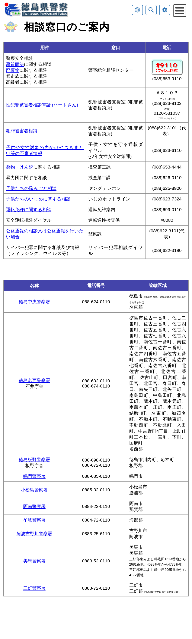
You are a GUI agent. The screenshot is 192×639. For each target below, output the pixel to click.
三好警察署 (34, 588)
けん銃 (26, 166)
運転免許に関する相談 (28, 209)
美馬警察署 (34, 560)
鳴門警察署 (34, 476)
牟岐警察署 (34, 519)
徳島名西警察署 (34, 380)
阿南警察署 (34, 506)
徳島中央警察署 (34, 301)
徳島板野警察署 (34, 459)
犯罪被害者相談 (21, 130)
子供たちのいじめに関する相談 (38, 198)
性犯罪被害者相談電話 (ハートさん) (42, 104)
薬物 (10, 166)
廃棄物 (12, 70)
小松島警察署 (34, 489)
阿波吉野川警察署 (34, 533)
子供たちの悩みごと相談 (31, 188)
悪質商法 (15, 64)
